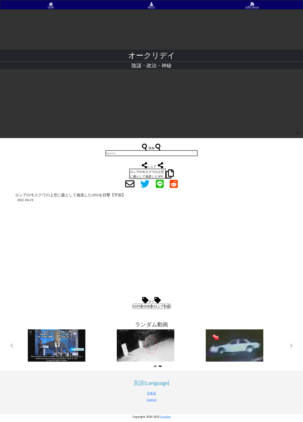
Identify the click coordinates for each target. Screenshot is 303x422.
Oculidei (165, 417)
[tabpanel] (66, 345)
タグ (151, 300)
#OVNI (146, 306)
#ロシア (158, 306)
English (151, 400)
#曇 (167, 306)
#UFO (137, 306)
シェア (151, 165)
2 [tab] (161, 366)
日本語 (151, 393)
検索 (151, 147)
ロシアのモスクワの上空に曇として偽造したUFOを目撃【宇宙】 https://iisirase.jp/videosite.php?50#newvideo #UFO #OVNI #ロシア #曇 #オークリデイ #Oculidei (147, 174)
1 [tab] (156, 366)
